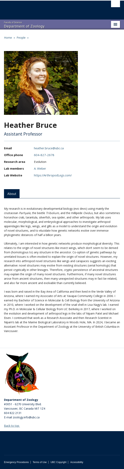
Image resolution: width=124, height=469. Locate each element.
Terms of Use (40, 462)
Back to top (13, 426)
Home (8, 37)
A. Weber (40, 168)
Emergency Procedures (16, 462)
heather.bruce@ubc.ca (49, 148)
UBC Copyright (58, 462)
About (11, 194)
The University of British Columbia (44, 8)
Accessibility (76, 462)
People (21, 37)
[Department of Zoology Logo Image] (22, 374)
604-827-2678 (44, 155)
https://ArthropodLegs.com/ (53, 175)
